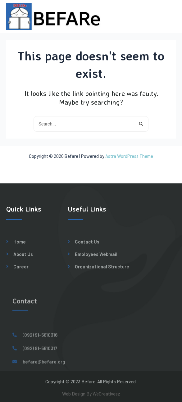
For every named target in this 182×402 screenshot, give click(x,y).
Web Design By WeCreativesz (91, 395)
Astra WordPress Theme (129, 156)
